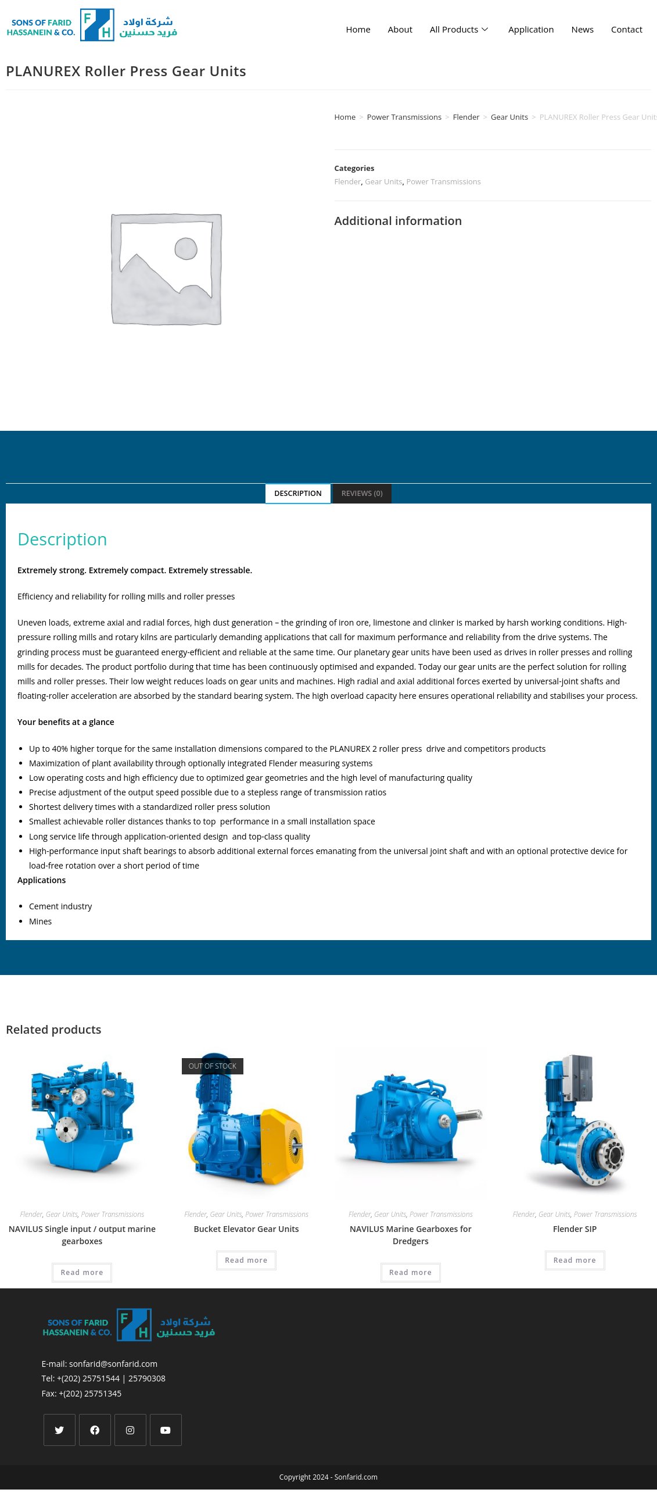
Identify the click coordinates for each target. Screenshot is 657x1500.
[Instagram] (130, 1430)
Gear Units (509, 117)
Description (298, 493)
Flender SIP (575, 1228)
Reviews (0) (362, 493)
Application (531, 29)
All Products (460, 29)
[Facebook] (95, 1430)
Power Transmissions (404, 117)
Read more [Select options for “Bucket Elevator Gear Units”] (246, 1260)
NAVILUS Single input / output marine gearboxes (82, 1235)
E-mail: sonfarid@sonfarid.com (100, 1363)
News (583, 29)
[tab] (298, 494)
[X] (60, 1430)
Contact (626, 29)
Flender (466, 117)
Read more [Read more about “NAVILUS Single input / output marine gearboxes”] (81, 1272)
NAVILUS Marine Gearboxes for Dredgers (411, 1235)
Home (358, 29)
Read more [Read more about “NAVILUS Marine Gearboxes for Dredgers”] (410, 1272)
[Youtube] (166, 1430)
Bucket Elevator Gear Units (246, 1228)
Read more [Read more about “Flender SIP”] (575, 1260)
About (400, 29)
